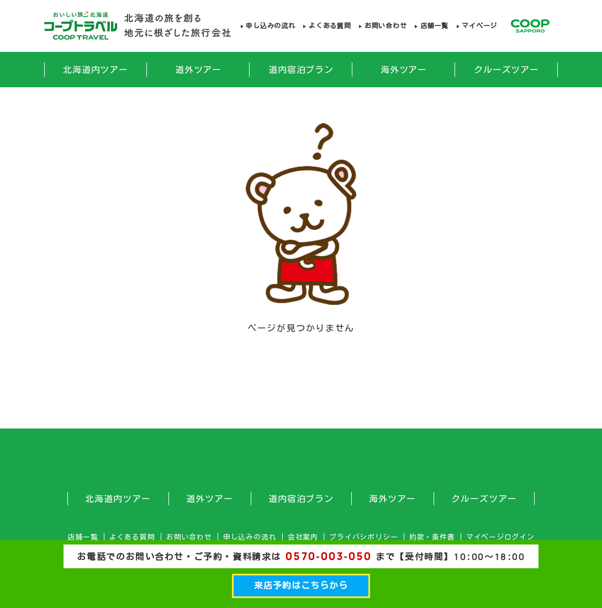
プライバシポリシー (363, 537)
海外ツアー (404, 70)
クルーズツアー (507, 70)
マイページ (479, 25)
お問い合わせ (385, 25)
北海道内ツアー (96, 70)
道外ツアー (198, 70)
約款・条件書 (432, 537)
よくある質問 (330, 25)
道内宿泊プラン (301, 70)
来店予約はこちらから (301, 585)
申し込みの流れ (270, 25)
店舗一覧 (434, 25)
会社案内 (303, 537)
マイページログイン (500, 537)
